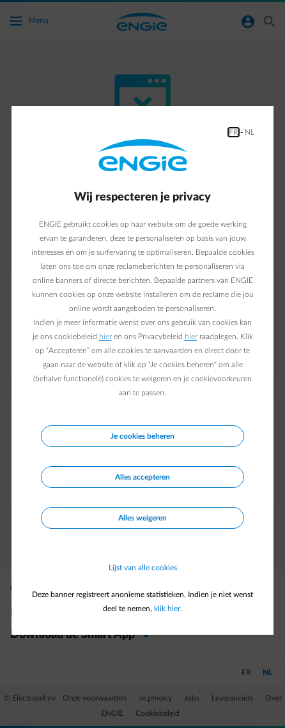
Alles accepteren (142, 477)
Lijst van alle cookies (143, 568)
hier (105, 336)
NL (249, 132)
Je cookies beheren (142, 436)
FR (233, 132)
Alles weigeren (142, 518)
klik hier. (168, 608)
